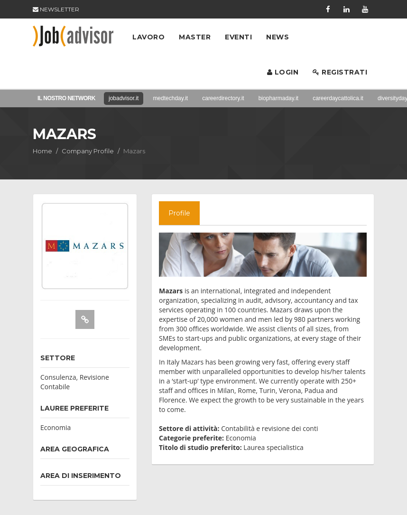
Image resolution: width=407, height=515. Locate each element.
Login (283, 72)
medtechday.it (170, 98)
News (277, 37)
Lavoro (148, 37)
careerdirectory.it (223, 98)
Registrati (340, 72)
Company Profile (88, 151)
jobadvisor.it (124, 98)
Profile (179, 213)
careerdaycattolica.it (338, 98)
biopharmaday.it (279, 98)
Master (195, 37)
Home (42, 151)
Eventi (238, 37)
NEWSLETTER (56, 9)
